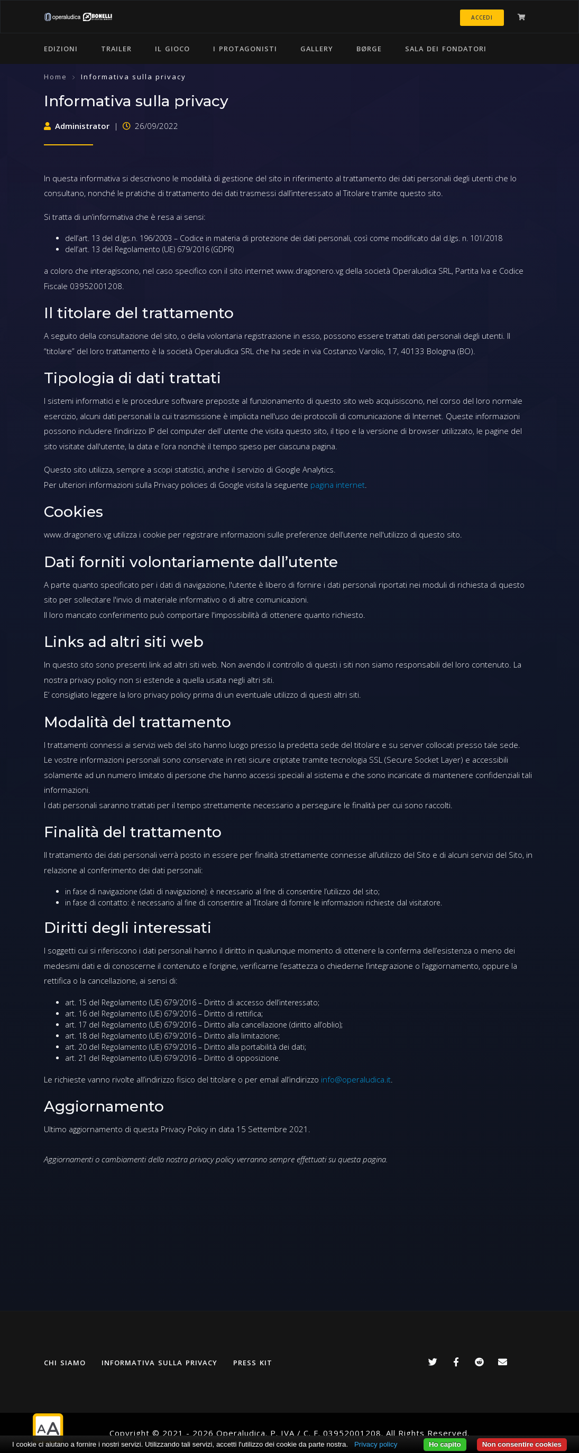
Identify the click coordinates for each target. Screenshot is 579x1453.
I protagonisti (245, 48)
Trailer (116, 48)
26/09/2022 (150, 126)
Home (55, 76)
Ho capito (445, 1444)
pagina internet (337, 484)
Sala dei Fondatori (445, 48)
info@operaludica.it (356, 1079)
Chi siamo (65, 1362)
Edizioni (61, 48)
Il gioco (172, 48)
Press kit (252, 1362)
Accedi (482, 17)
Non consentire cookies (522, 1444)
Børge (369, 48)
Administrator (76, 126)
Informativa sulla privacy (159, 1362)
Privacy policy (375, 1444)
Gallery (316, 48)
